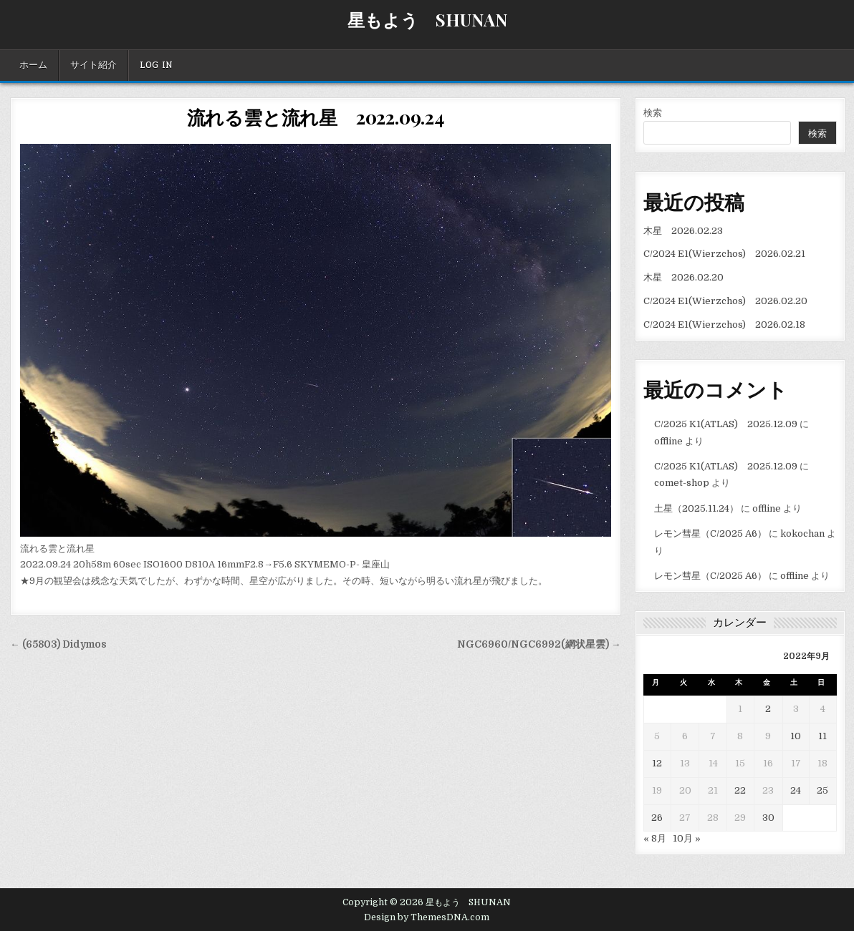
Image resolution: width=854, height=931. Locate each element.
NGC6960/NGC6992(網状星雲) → (539, 644)
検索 (652, 112)
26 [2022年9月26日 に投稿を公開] (657, 817)
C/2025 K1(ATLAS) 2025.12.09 (725, 424)
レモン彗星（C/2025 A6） (710, 533)
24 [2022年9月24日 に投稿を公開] (795, 790)
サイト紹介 (93, 65)
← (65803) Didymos (58, 644)
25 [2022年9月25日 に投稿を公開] (822, 790)
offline (668, 441)
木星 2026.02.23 (683, 230)
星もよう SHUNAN (427, 19)
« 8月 (654, 838)
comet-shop (681, 482)
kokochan (802, 533)
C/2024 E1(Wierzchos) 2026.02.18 (724, 324)
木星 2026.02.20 (683, 277)
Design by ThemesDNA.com (426, 917)
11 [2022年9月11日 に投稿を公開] (822, 736)
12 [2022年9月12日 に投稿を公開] (657, 763)
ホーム (33, 65)
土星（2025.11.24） (696, 508)
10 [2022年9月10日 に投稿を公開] (795, 736)
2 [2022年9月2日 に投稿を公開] (768, 708)
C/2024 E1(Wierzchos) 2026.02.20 (725, 301)
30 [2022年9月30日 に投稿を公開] (768, 817)
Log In (156, 65)
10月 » (687, 838)
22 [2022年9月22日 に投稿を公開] (740, 790)
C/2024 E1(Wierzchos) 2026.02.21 (724, 253)
